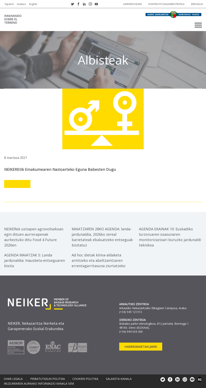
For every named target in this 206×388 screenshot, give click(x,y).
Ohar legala (13, 378)
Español (9, 4)
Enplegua (197, 4)
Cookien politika (85, 378)
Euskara (21, 4)
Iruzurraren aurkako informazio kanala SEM (39, 383)
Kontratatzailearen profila (166, 4)
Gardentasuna (132, 4)
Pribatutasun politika (47, 378)
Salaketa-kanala (119, 378)
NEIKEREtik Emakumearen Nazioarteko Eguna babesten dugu (60, 169)
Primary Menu (198, 25)
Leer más (17, 184)
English (33, 4)
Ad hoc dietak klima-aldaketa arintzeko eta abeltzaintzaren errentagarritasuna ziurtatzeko (98, 260)
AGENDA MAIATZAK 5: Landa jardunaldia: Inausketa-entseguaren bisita (34, 260)
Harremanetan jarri (140, 347)
